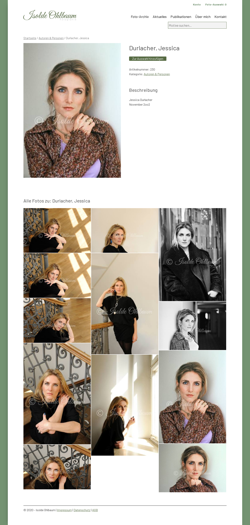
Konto (197, 4)
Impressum (64, 510)
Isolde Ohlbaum (49, 16)
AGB (95, 510)
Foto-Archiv (140, 17)
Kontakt (220, 17)
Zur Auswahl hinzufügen (147, 58)
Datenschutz (82, 510)
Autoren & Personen (51, 38)
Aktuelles (160, 17)
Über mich (203, 17)
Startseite (29, 38)
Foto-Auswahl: (216, 4)
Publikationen (181, 17)
